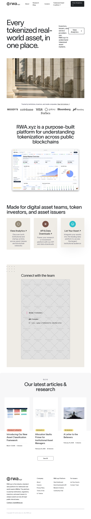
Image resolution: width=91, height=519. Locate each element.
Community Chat (58, 490)
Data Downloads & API (60, 485)
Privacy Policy (40, 488)
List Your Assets (74, 482)
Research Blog (36, 4)
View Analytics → (77, 4)
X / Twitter (40, 493)
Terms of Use (40, 490)
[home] (13, 3)
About (27, 4)
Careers (47, 4)
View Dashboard (58, 482)
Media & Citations (59, 488)
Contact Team (74, 485)
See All (45, 458)
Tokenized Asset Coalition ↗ (58, 4)
